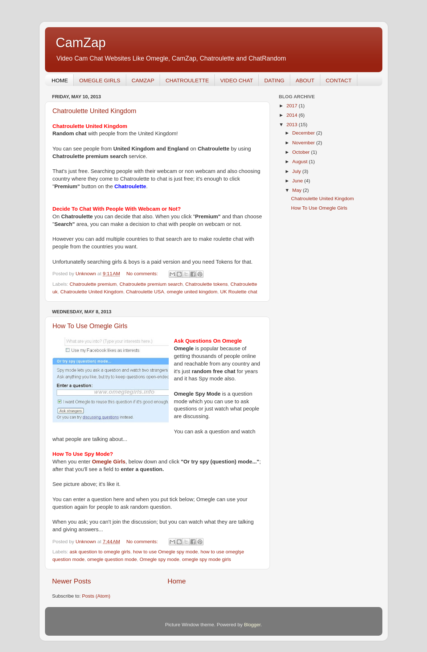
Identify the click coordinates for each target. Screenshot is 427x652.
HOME (60, 80)
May (297, 190)
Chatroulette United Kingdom (94, 111)
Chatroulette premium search (150, 284)
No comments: (142, 273)
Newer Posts (71, 581)
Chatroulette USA (145, 291)
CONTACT (339, 80)
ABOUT (305, 80)
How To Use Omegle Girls (90, 326)
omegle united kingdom (192, 291)
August (300, 161)
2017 (292, 105)
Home (177, 581)
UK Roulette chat (238, 291)
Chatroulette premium (93, 284)
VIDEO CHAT (236, 80)
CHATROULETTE (187, 80)
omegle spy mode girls (206, 559)
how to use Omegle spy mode (165, 551)
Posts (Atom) (96, 596)
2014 (292, 115)
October (301, 152)
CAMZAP (143, 80)
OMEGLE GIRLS (99, 80)
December (304, 133)
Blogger (252, 624)
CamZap (81, 42)
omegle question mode (112, 559)
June (298, 180)
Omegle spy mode (160, 559)
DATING (274, 80)
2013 (292, 124)
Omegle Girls (108, 462)
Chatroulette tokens (206, 284)
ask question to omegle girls (100, 551)
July (297, 171)
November (304, 142)
